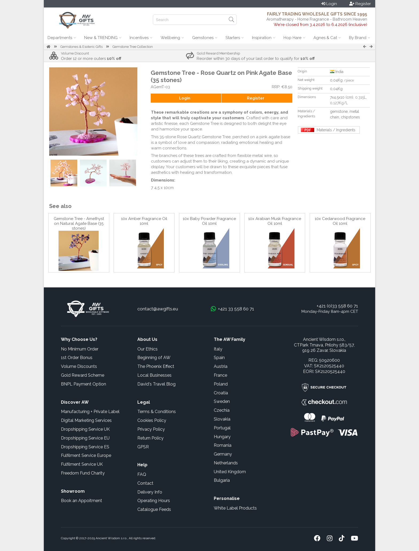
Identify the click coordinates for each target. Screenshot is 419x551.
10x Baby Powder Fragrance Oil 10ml (209, 221)
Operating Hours (153, 500)
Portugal (222, 427)
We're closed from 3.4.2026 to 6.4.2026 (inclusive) (320, 24)
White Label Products (235, 508)
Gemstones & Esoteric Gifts (81, 47)
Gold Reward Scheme (82, 375)
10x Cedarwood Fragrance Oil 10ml (340, 221)
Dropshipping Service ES (85, 446)
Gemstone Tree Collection (132, 47)
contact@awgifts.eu (157, 308)
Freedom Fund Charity (83, 473)
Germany (223, 454)
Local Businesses (154, 375)
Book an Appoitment (81, 500)
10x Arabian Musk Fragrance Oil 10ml (274, 221)
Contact (145, 483)
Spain (219, 357)
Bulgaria (222, 480)
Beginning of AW (153, 357)
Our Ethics (147, 349)
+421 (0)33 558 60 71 (337, 306)
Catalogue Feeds (154, 509)
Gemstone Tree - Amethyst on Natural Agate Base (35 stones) (79, 223)
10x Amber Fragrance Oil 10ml (144, 221)
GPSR (143, 446)
